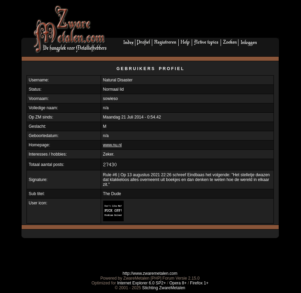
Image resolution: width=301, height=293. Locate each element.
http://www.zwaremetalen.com (150, 273)
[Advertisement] (195, 21)
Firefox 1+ (199, 283)
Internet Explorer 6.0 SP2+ (141, 283)
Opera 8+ (178, 283)
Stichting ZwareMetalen (163, 287)
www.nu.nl (112, 145)
